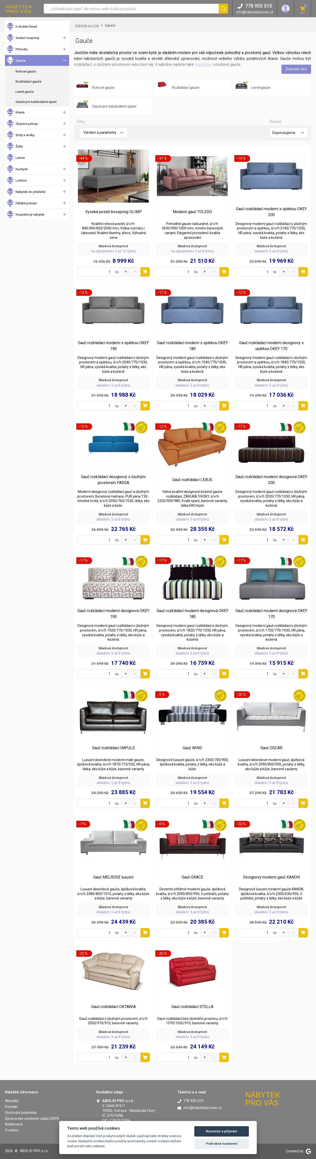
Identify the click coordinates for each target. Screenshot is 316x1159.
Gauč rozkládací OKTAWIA (113, 1006)
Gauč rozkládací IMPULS (113, 748)
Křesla (15, 112)
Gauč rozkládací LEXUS (192, 479)
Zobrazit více (296, 69)
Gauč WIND (192, 748)
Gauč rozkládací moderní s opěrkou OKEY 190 (113, 345)
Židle (14, 146)
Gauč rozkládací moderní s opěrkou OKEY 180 (192, 345)
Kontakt (11, 1106)
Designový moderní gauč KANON (271, 877)
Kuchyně (17, 169)
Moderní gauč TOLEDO (192, 211)
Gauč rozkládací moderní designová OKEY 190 (113, 613)
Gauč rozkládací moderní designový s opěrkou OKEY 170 (271, 345)
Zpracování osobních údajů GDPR (32, 1118)
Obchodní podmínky (21, 1112)
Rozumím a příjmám (221, 1131)
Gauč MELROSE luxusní (113, 877)
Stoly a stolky (20, 135)
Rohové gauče (26, 71)
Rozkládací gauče (28, 81)
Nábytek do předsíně (25, 192)
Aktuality (12, 1101)
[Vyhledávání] (131, 9)
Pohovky (17, 49)
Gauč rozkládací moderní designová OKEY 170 (271, 613)
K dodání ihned (21, 26)
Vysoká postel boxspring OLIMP (113, 211)
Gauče (16, 60)
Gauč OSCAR (271, 748)
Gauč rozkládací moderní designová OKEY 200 (271, 479)
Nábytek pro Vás (87, 25)
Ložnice (16, 180)
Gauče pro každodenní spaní (36, 102)
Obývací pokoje (22, 124)
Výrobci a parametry (103, 132)
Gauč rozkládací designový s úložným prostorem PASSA (113, 479)
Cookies (11, 1130)
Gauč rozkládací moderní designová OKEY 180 (192, 613)
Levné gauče (25, 91)
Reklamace (14, 1124)
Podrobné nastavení (221, 1143)
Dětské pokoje (21, 203)
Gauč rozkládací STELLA (192, 1006)
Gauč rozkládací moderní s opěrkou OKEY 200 (271, 211)
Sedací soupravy (22, 38)
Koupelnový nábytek (25, 214)
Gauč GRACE (192, 877)
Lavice (15, 158)
